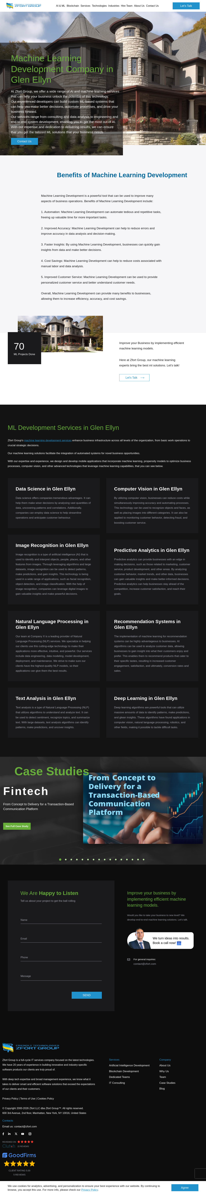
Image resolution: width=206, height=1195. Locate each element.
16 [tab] (143, 859)
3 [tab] (71, 859)
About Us (164, 1065)
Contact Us (152, 5)
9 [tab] (104, 859)
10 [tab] (110, 859)
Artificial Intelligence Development (129, 1065)
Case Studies (167, 1082)
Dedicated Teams (119, 1077)
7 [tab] (93, 859)
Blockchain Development (124, 1071)
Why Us (164, 1071)
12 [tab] (121, 859)
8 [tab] (99, 859)
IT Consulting (117, 1082)
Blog (162, 1088)
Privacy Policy (89, 1189)
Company (165, 1059)
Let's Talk (186, 5)
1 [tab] (60, 859)
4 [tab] (77, 859)
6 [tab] (88, 859)
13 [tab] (127, 859)
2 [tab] (66, 859)
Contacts (7, 1120)
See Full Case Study (17, 826)
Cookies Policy (45, 1098)
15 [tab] (138, 859)
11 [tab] (116, 859)
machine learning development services (48, 440)
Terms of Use (27, 1098)
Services (114, 1059)
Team (162, 1077)
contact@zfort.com (145, 963)
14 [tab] (132, 859)
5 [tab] (82, 859)
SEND (87, 995)
